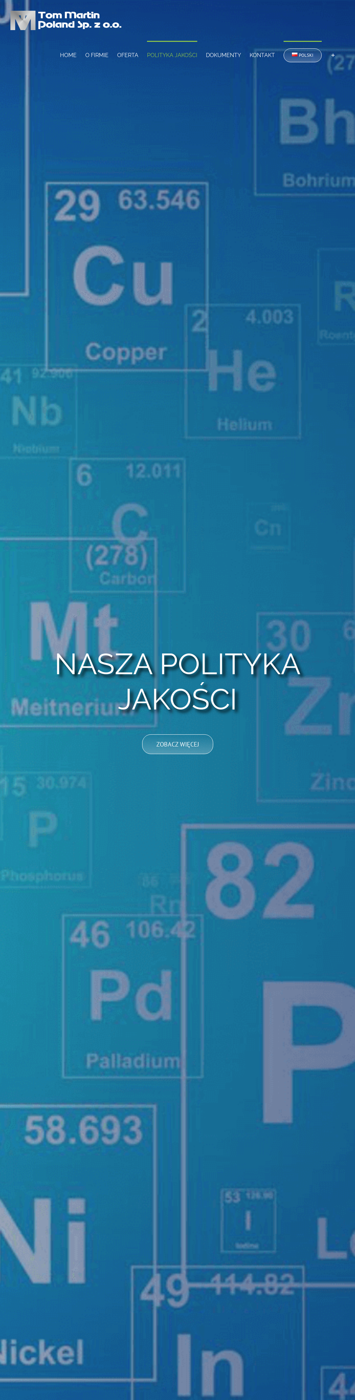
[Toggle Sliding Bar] (333, 54)
